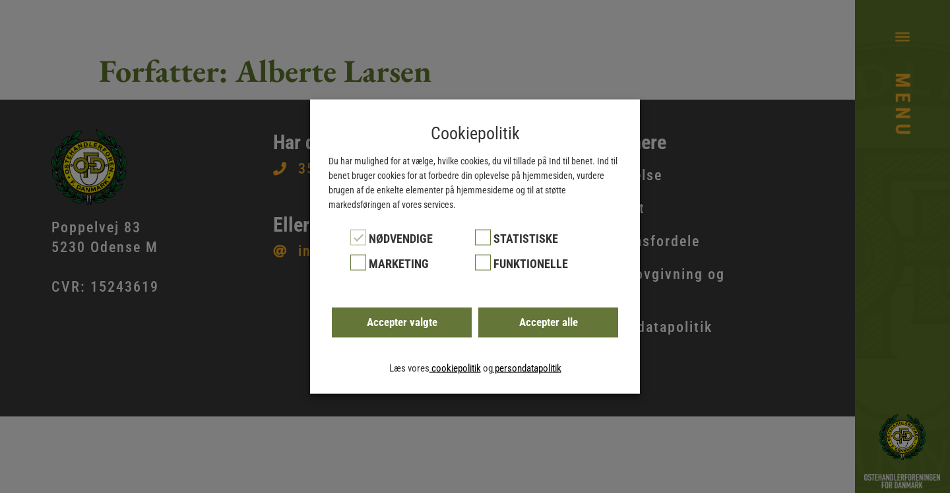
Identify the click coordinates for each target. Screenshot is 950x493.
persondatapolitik (527, 368)
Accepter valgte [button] (402, 322)
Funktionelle (530, 264)
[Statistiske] (483, 237)
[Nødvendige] (358, 237)
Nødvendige (401, 238)
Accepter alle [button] (548, 322)
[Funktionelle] (483, 263)
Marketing (399, 264)
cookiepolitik (455, 368)
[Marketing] (358, 263)
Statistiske (525, 238)
